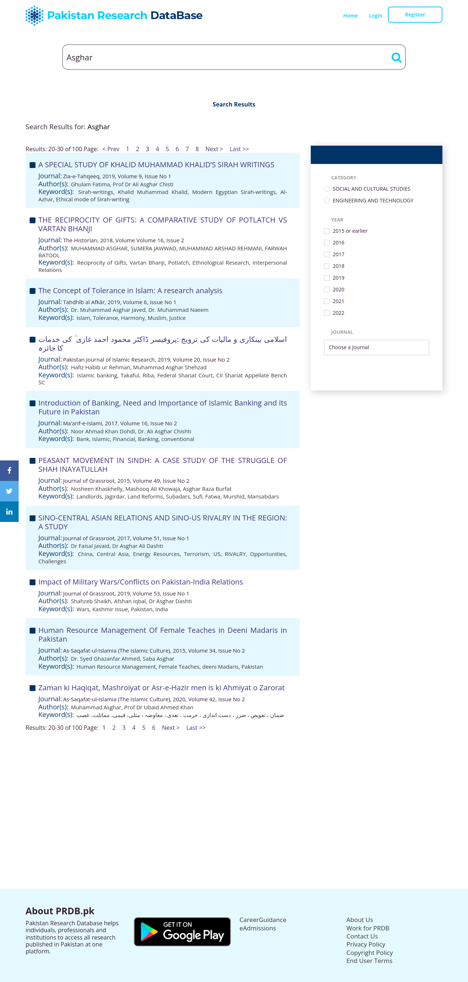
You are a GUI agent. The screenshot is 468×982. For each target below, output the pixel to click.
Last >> (239, 149)
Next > (214, 149)
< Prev (110, 149)
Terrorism (196, 553)
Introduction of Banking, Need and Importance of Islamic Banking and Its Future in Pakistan (162, 407)
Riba (148, 375)
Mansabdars (263, 496)
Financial (124, 439)
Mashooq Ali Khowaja (152, 488)
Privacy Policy (366, 944)
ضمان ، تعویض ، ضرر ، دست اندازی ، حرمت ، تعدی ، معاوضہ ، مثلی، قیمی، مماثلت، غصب (180, 714)
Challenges (52, 561)
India (161, 609)
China (85, 553)
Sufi (197, 496)
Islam (83, 317)
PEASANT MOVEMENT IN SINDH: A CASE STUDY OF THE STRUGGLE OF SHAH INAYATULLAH (162, 464)
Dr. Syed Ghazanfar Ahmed (105, 658)
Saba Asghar (158, 658)
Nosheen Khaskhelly (96, 488)
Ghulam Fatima (90, 184)
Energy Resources (156, 553)
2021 (338, 301)
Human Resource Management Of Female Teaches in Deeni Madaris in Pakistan (162, 634)
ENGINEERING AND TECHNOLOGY (373, 201)
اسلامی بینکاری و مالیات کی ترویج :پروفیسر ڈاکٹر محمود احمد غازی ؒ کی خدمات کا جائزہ (162, 343)
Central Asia (113, 553)
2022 (338, 313)
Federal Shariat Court (185, 375)
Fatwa (212, 496)
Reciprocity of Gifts (101, 262)
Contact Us (362, 936)
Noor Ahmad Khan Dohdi (103, 431)
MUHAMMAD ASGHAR (99, 248)
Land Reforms (145, 496)
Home (350, 15)
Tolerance (105, 317)
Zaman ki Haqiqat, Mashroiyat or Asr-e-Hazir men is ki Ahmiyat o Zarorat (161, 687)
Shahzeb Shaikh (91, 601)
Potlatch (178, 262)
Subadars (178, 496)
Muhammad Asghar (96, 707)
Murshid (233, 496)
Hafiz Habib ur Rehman (100, 367)
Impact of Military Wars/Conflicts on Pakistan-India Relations (140, 582)
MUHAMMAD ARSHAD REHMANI (220, 248)
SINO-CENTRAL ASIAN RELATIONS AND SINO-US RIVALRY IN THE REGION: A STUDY (162, 522)
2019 (338, 278)
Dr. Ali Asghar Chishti (164, 431)
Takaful (130, 375)
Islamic (101, 439)
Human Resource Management (116, 666)
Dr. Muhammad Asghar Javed (108, 309)
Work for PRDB (368, 928)
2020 (338, 290)
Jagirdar (115, 496)
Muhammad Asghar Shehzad (170, 367)
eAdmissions (257, 928)
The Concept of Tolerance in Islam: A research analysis (130, 290)
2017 (338, 254)
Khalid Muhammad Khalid (153, 191)
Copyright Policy (370, 952)
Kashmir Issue (110, 609)
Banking (148, 439)
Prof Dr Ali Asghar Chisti (143, 184)
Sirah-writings (95, 191)
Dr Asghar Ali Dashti (137, 545)
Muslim (157, 317)
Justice (177, 317)
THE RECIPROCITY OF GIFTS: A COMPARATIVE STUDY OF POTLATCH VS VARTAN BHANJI (162, 224)
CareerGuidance (262, 919)
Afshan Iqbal (130, 601)
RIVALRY (235, 553)
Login (375, 15)
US (217, 553)
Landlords (89, 496)
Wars (82, 609)
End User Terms (370, 960)
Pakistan (141, 609)
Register (415, 14)
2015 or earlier (350, 231)
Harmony (133, 317)
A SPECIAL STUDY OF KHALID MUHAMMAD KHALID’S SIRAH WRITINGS (156, 164)
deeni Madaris (220, 666)
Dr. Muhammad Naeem (178, 309)
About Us (360, 919)
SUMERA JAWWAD (153, 248)
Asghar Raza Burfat (207, 488)
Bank (82, 439)
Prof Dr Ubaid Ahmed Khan (158, 707)
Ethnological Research (220, 262)
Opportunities (268, 553)
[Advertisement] (234, 782)
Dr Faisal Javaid (90, 545)
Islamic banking (97, 375)
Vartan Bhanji (147, 262)
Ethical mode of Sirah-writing (92, 199)
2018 (338, 266)
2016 (338, 243)
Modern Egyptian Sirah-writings (234, 191)
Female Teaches (179, 666)
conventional (177, 439)
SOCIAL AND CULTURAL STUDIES (371, 189)
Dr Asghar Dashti (170, 601)
